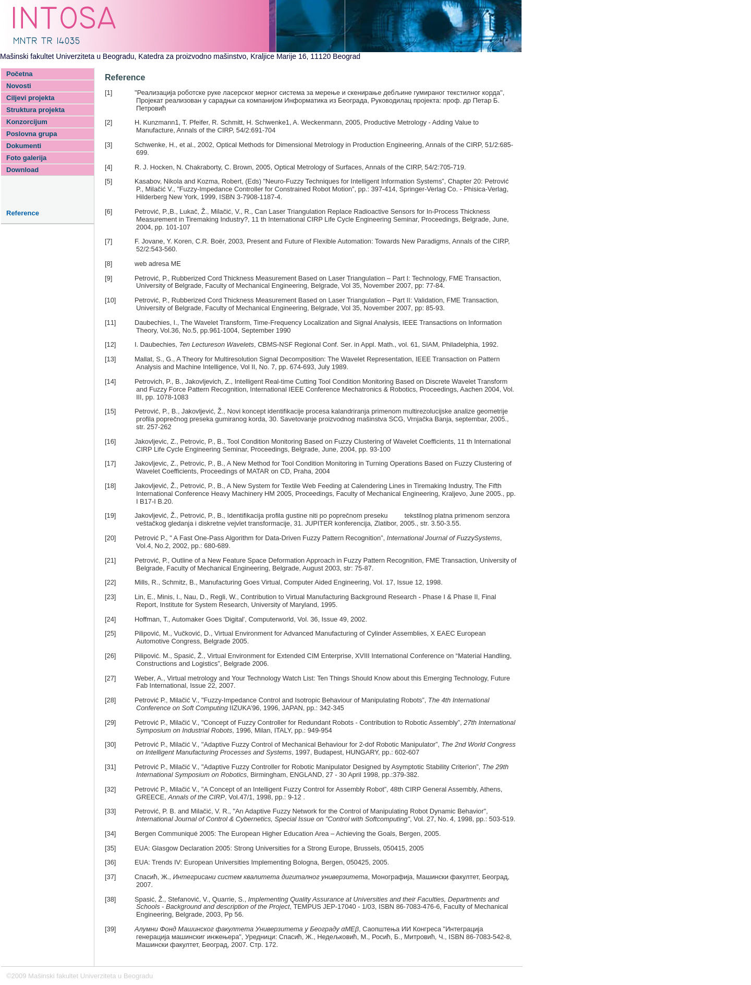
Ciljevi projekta (30, 98)
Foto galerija (26, 158)
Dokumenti (23, 146)
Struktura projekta (35, 110)
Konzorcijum (26, 122)
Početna (19, 74)
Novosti (18, 86)
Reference (22, 213)
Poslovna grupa (31, 134)
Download (22, 170)
